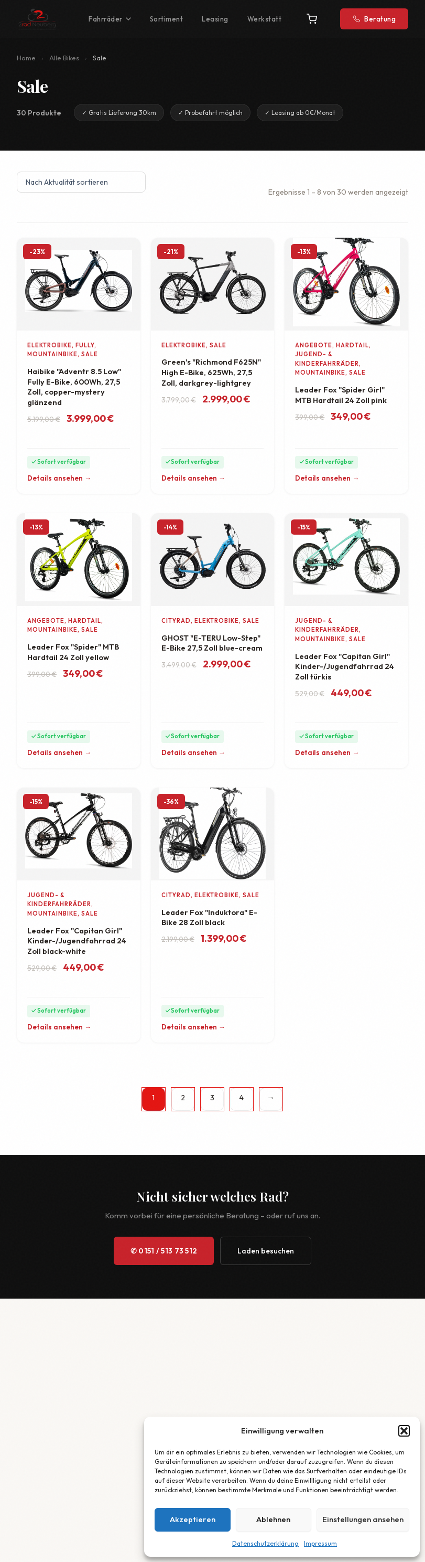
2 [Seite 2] (183, 1097)
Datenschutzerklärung (265, 1543)
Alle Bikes (64, 58)
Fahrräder (110, 19)
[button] (404, 1431)
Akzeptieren (192, 1519)
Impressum (320, 1543)
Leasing (215, 19)
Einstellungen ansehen (363, 1519)
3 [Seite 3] (212, 1097)
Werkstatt (264, 19)
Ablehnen (273, 1519)
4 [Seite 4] (241, 1097)
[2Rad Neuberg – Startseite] (37, 18)
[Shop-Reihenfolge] (81, 182)
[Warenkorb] (311, 18)
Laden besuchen (265, 1251)
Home (26, 58)
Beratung (374, 19)
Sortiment (166, 19)
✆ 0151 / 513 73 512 (164, 1251)
